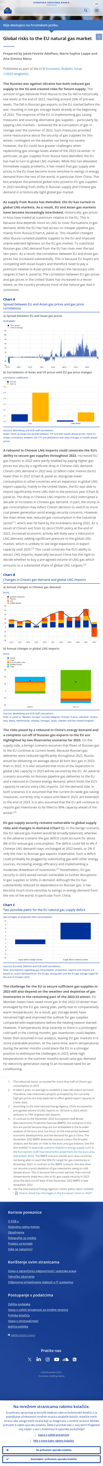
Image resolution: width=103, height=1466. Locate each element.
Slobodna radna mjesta (23, 1227)
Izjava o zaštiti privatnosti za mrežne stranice (38, 1310)
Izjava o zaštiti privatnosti (53, 1434)
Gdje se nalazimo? (20, 1249)
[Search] (49, 10)
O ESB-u (13, 1221)
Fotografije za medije (22, 1238)
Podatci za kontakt (20, 1243)
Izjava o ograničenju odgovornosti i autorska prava (42, 1271)
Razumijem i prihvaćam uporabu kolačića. (54, 1458)
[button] (96, 3)
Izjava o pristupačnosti (23, 1321)
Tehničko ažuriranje (21, 1276)
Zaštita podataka (19, 1304)
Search (85, 10)
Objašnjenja (16, 1232)
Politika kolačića (19, 1315)
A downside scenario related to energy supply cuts (59, 1147)
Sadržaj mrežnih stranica (23, 1335)
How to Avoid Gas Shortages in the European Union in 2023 (55, 1193)
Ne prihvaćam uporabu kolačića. (54, 1449)
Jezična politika (18, 1326)
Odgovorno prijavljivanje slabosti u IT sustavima (40, 1282)
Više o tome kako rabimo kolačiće (53, 1440)
